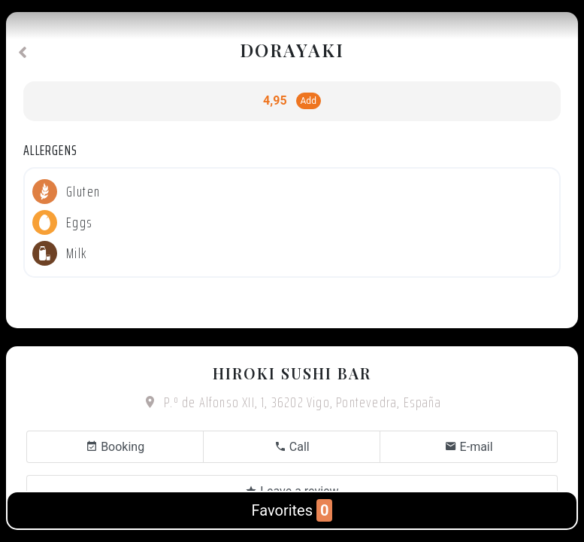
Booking (115, 447)
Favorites (292, 510)
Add (308, 101)
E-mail (469, 447)
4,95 (274, 100)
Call (292, 447)
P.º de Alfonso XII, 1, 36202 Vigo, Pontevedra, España (292, 402)
